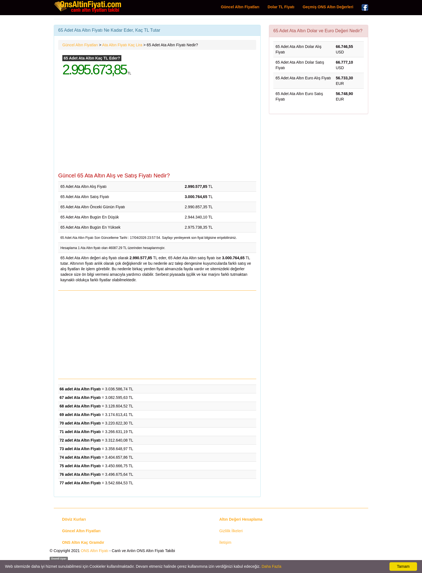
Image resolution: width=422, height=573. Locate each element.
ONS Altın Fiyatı (94, 550)
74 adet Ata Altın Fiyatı (80, 457)
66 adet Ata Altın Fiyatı (80, 389)
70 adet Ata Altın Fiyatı (80, 423)
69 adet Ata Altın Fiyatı (80, 414)
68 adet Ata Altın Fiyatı (80, 406)
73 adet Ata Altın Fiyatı (80, 449)
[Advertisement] (157, 128)
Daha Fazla (271, 566)
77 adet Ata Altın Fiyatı (80, 483)
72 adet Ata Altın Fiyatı (80, 440)
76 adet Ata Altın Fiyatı (80, 474)
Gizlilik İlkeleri (231, 531)
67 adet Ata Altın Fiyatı (80, 397)
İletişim (225, 542)
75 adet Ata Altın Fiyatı (80, 466)
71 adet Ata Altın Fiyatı (80, 431)
